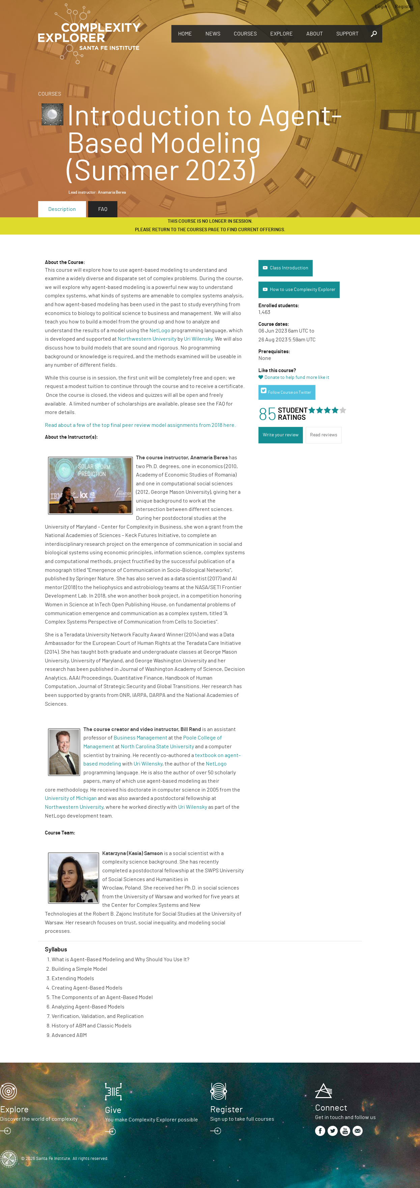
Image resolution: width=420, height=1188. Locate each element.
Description (62, 209)
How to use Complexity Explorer (302, 289)
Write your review (281, 435)
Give (113, 1110)
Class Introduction (289, 268)
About (314, 34)
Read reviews (323, 435)
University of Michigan (71, 798)
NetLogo (159, 330)
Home (185, 34)
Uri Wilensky (198, 339)
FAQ (102, 209)
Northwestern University (147, 339)
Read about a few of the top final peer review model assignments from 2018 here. (141, 425)
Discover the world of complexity (39, 1119)
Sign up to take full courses (242, 1119)
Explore (281, 34)
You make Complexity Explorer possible (151, 1119)
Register (404, 6)
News (212, 34)
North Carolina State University (157, 746)
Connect (331, 1108)
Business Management (140, 738)
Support (347, 34)
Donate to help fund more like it (296, 377)
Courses (245, 34)
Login (381, 6)
